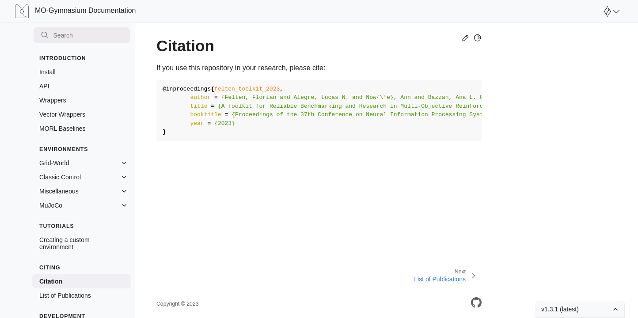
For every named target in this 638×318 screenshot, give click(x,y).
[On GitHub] (476, 304)
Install (47, 72)
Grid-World (54, 163)
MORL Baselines (62, 128)
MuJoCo (50, 205)
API (44, 86)
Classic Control (60, 177)
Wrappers (52, 100)
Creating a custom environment (64, 243)
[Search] (82, 35)
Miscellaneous (59, 191)
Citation (50, 281)
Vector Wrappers (62, 114)
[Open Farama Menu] (610, 11)
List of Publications (65, 295)
